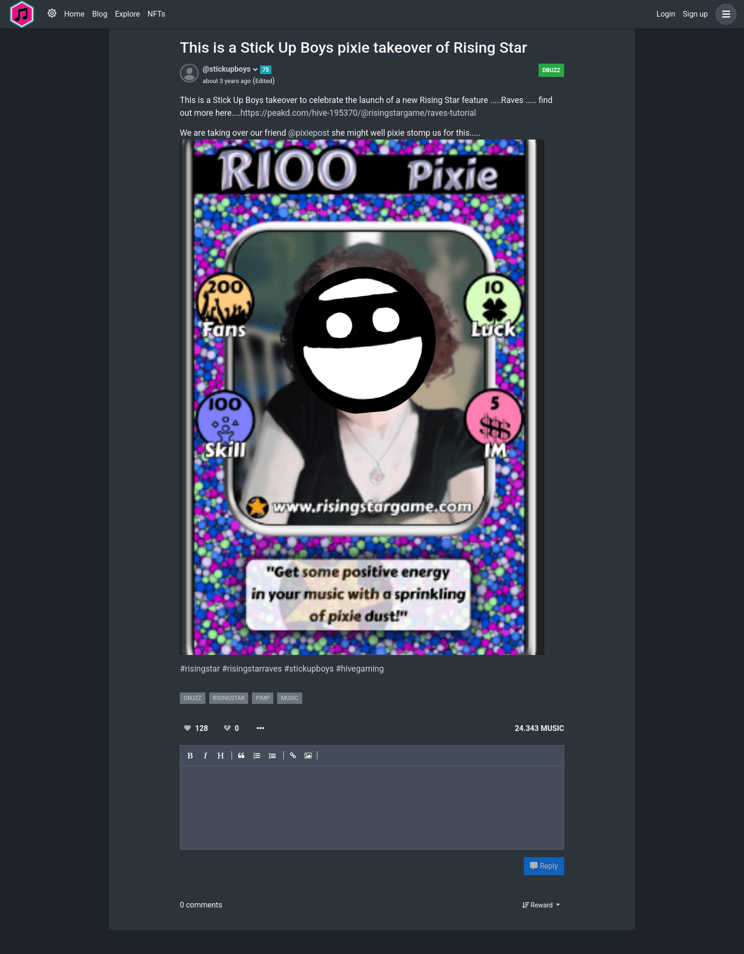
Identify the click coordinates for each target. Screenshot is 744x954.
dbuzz (551, 70)
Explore (127, 14)
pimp (263, 698)
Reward (538, 905)
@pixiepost (308, 133)
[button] (724, 14)
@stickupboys (230, 69)
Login (666, 14)
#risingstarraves (252, 668)
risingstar (229, 698)
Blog (99, 14)
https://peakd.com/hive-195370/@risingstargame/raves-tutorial (358, 113)
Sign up (695, 14)
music (289, 698)
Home (74, 14)
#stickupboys (309, 668)
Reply (544, 865)
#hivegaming (360, 668)
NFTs (156, 14)
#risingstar (200, 668)
